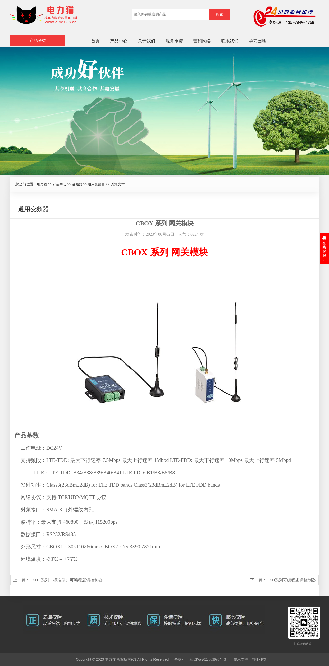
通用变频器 (96, 184)
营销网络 (202, 41)
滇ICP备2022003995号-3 (207, 659)
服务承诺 (174, 41)
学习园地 (257, 41)
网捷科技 (259, 659)
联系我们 (230, 41)
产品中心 (118, 41)
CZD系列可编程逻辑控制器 (291, 580)
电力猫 (42, 184)
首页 (95, 41)
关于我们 (146, 41)
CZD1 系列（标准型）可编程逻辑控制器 (66, 580)
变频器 (77, 184)
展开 (324, 248)
